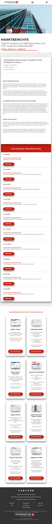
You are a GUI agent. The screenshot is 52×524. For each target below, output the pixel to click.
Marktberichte (22, 49)
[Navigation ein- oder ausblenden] (46, 2)
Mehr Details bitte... (15, 351)
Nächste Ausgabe (9, 67)
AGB (12, 505)
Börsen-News (12, 49)
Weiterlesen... (9, 164)
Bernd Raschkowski (16, 338)
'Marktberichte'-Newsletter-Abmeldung (26, 499)
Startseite (3, 49)
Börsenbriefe (26, 503)
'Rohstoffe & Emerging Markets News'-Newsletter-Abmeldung (26, 496)
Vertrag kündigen (26, 507)
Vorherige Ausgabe (9, 69)
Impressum (40, 505)
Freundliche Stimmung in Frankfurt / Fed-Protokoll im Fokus (20, 50)
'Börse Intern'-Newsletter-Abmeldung (26, 494)
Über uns (40, 503)
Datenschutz (26, 505)
